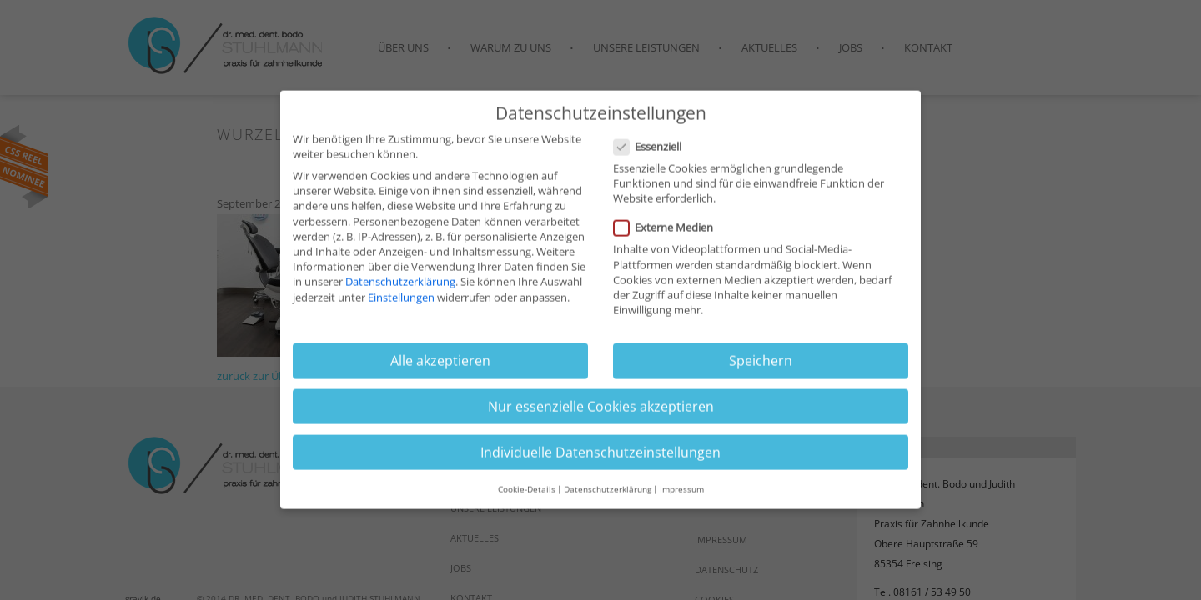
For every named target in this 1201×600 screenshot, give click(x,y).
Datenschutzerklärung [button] (607, 490)
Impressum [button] (682, 490)
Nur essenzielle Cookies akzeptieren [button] (601, 407)
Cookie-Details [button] (526, 490)
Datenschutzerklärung (400, 283)
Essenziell (652, 147)
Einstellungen (401, 298)
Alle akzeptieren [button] (440, 362)
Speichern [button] (760, 362)
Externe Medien (668, 229)
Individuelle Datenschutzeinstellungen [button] (600, 453)
